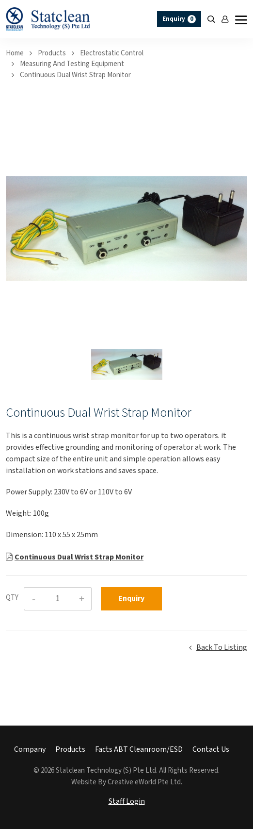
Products (52, 53)
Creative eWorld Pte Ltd (144, 782)
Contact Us (210, 749)
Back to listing (221, 648)
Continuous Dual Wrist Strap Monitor (75, 75)
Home (15, 53)
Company (30, 749)
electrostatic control (111, 53)
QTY (12, 597)
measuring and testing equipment (72, 63)
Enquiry (179, 19)
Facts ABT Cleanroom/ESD (139, 749)
